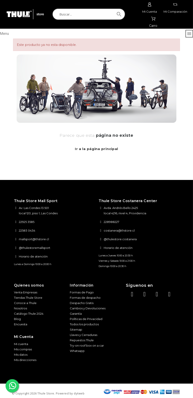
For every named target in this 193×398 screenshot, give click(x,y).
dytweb (79, 393)
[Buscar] (88, 14)
